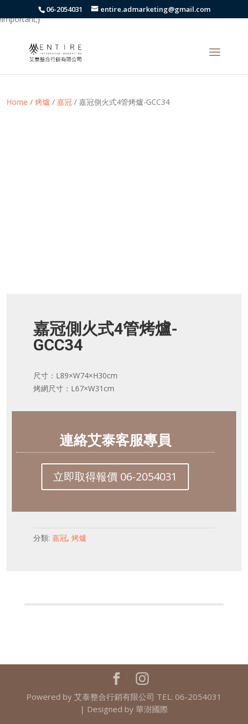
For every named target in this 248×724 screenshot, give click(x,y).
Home (17, 102)
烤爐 (42, 102)
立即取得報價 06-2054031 (115, 476)
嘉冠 (64, 102)
